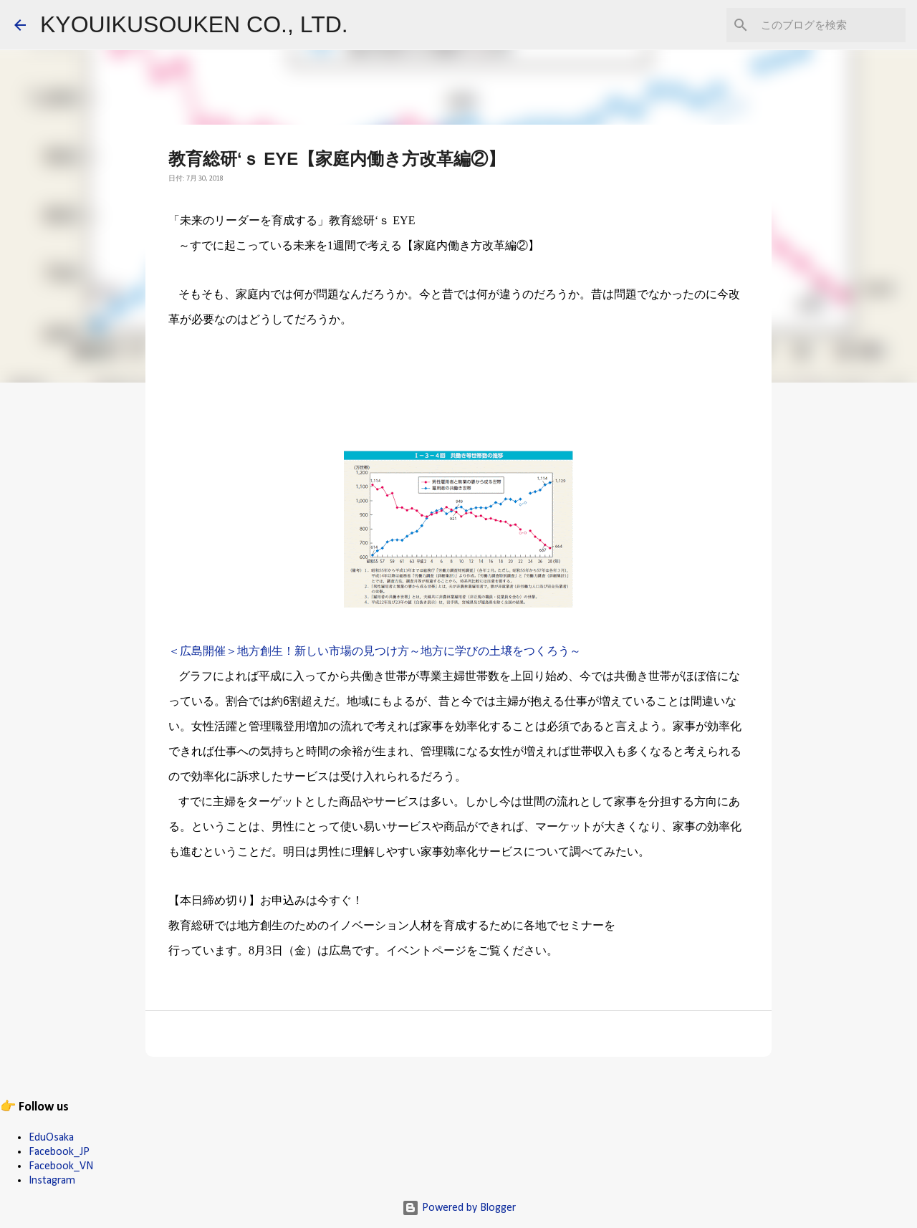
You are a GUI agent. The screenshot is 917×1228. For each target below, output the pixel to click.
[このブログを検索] (830, 25)
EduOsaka (51, 1137)
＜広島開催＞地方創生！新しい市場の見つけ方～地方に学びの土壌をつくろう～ (374, 652)
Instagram (52, 1180)
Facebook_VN (61, 1166)
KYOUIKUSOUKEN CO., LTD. (194, 24)
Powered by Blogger (459, 1208)
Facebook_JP (59, 1152)
